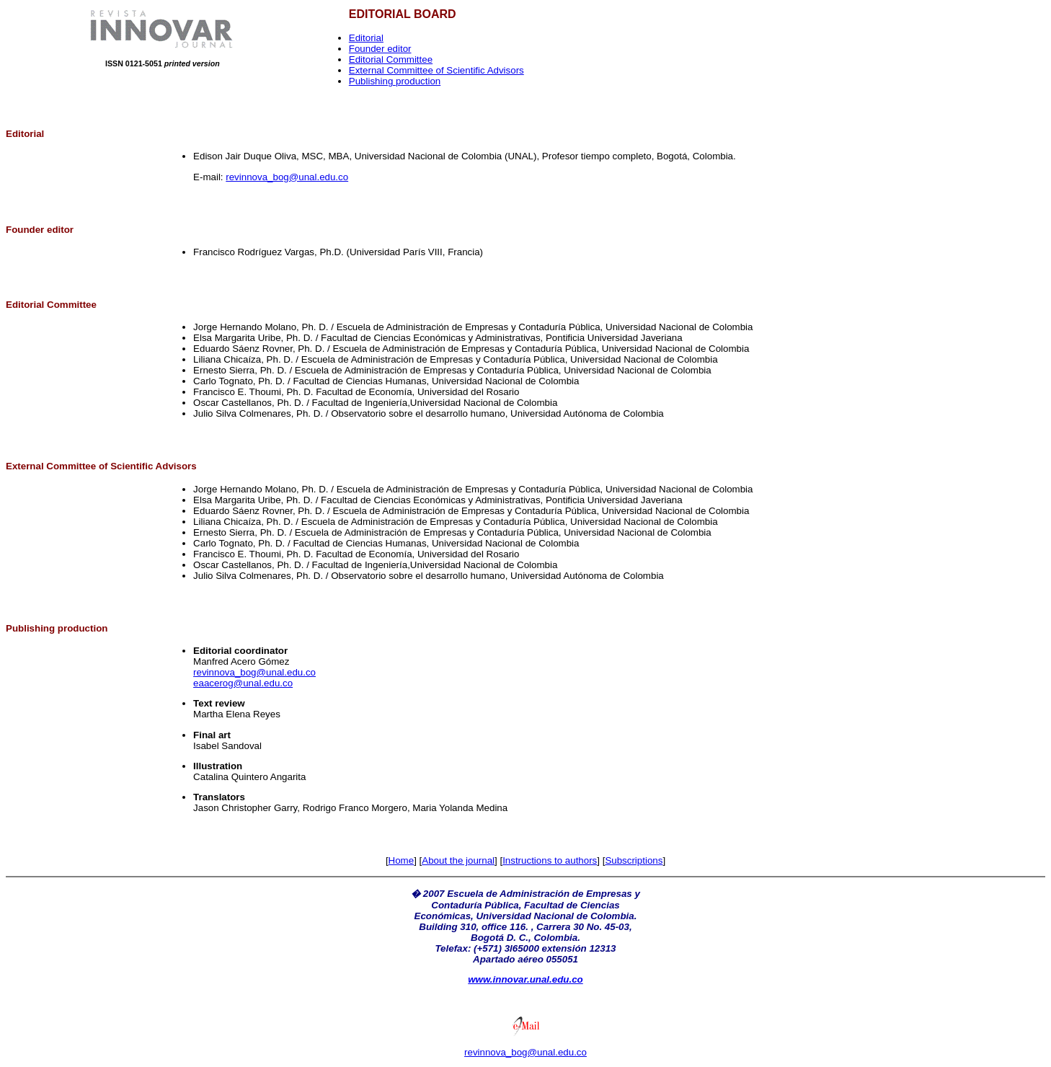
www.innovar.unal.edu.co (525, 979)
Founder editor (380, 48)
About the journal (458, 860)
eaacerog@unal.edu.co (243, 683)
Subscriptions (633, 860)
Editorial (366, 37)
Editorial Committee (391, 59)
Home (401, 860)
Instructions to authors (549, 860)
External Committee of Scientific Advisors (436, 70)
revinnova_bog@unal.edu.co (287, 177)
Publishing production (394, 81)
